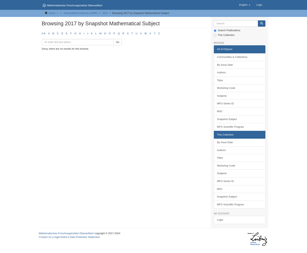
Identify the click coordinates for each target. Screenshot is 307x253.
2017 (105, 13)
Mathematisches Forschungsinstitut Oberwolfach (66, 233)
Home (52, 13)
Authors (221, 72)
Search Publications (227, 30)
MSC (220, 111)
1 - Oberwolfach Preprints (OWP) (79, 13)
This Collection (224, 35)
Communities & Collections (232, 57)
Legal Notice (60, 237)
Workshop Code (226, 87)
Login (220, 219)
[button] (244, 5)
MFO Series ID (225, 103)
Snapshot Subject (227, 119)
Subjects (222, 95)
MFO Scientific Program (230, 126)
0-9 (44, 33)
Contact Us (45, 237)
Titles (220, 80)
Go (117, 42)
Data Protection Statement (84, 237)
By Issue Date (225, 64)
